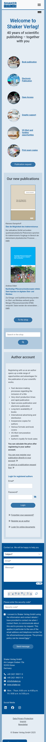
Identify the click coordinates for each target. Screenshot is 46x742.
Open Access (27, 97)
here (27, 638)
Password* (13, 492)
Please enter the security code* (17, 602)
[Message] (23, 573)
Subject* (9, 554)
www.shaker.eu (13, 684)
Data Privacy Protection (23, 718)
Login (23, 505)
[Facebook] (12, 707)
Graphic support (29, 115)
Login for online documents (23, 527)
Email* (11, 481)
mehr (8, 241)
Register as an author (20, 521)
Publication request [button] (23, 164)
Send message (23, 646)
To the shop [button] (23, 320)
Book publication (29, 62)
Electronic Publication (27, 79)
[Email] (23, 560)
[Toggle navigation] (39, 5)
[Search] (23, 334)
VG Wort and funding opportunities (28, 132)
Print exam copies (30, 150)
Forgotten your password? (22, 515)
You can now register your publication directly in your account (19, 458)
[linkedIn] (5, 707)
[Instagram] (19, 707)
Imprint (23, 721)
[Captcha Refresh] (36, 593)
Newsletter (23, 724)
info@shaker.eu (14, 681)
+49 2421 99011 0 (15, 674)
